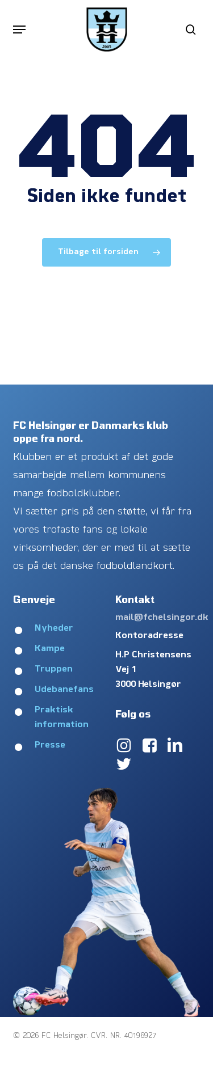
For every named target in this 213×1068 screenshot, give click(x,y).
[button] (19, 29)
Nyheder (54, 628)
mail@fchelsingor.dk (161, 617)
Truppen (54, 669)
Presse (50, 745)
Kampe (50, 648)
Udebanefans (64, 689)
